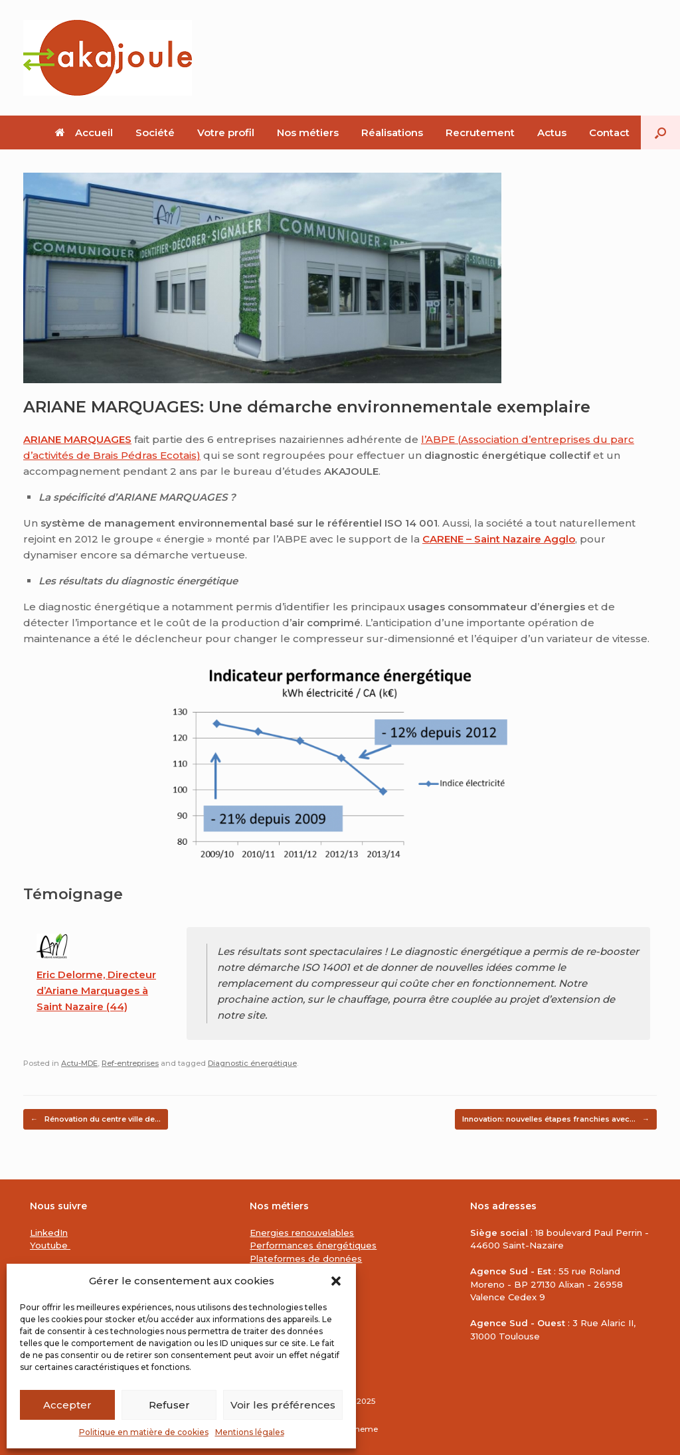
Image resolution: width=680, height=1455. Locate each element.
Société (155, 132)
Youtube (50, 1245)
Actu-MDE (79, 1063)
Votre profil (225, 132)
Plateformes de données (306, 1258)
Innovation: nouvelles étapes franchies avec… (555, 1119)
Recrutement (480, 132)
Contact (609, 132)
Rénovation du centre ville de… (96, 1119)
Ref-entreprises (130, 1063)
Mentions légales (249, 1432)
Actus (551, 132)
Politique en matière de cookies (144, 1432)
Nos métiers (308, 132)
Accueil (84, 132)
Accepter (67, 1405)
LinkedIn (49, 1232)
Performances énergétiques (313, 1245)
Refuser (169, 1405)
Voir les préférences (282, 1405)
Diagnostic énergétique (252, 1063)
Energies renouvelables (302, 1232)
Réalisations (392, 132)
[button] (336, 1281)
